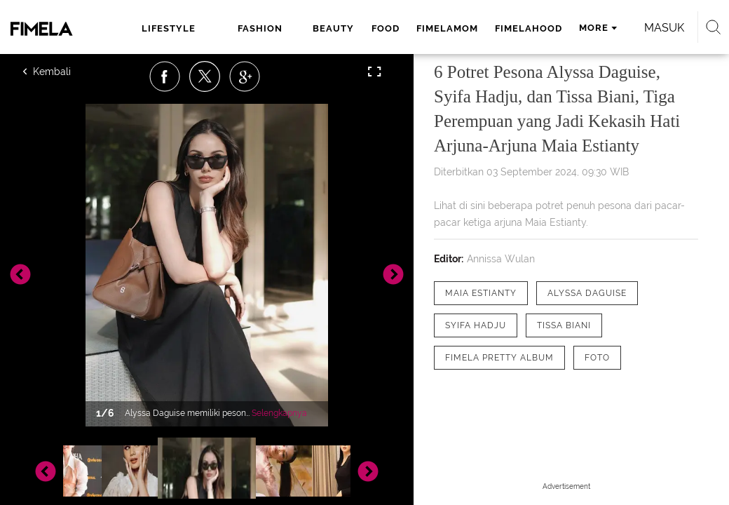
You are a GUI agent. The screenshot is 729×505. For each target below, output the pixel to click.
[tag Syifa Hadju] (476, 325)
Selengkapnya (279, 413)
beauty (333, 28)
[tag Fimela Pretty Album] (499, 357)
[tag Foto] (597, 357)
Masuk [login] (664, 27)
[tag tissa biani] (563, 325)
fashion (260, 28)
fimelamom (447, 28)
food (386, 28)
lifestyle (169, 28)
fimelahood (528, 28)
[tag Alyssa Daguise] (587, 293)
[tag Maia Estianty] (481, 293)
